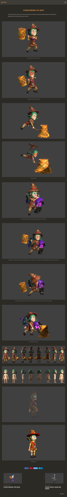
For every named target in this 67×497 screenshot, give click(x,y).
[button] (62, 494)
